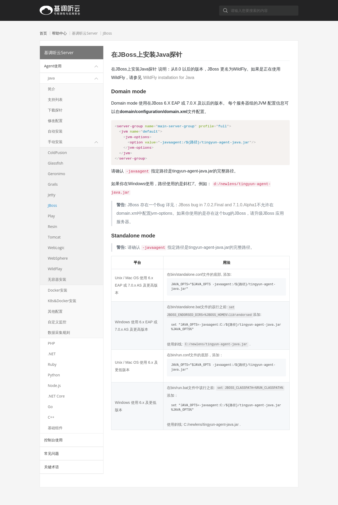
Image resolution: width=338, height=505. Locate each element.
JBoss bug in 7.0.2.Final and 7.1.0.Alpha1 (218, 208)
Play (51, 215)
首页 (43, 33)
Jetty (51, 194)
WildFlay (55, 268)
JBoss (52, 205)
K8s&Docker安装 (62, 300)
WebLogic (56, 247)
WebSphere (58, 258)
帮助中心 (59, 33)
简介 (51, 88)
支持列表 (55, 99)
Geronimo (56, 173)
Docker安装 (57, 290)
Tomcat (54, 237)
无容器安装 (57, 279)
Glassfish (55, 163)
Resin (52, 226)
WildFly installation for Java (168, 77)
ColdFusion (57, 152)
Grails (53, 184)
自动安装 (55, 131)
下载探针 (55, 110)
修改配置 (55, 120)
